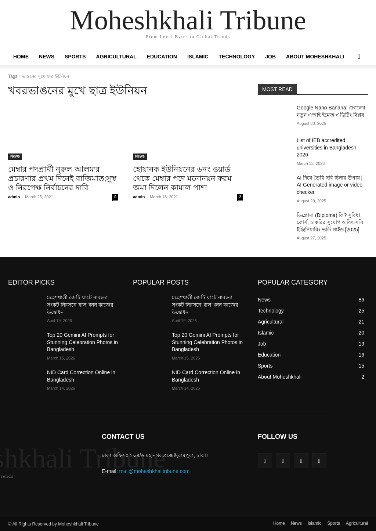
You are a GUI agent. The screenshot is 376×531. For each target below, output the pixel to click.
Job (270, 56)
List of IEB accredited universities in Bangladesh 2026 (327, 147)
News (46, 56)
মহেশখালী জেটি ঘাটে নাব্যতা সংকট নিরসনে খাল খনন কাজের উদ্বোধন (80, 305)
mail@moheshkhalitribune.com (154, 471)
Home (21, 56)
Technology (237, 56)
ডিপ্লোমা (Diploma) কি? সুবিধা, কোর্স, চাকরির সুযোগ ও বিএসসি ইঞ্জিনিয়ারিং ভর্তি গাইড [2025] (330, 222)
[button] (359, 57)
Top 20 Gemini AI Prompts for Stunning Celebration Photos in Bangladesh (82, 342)
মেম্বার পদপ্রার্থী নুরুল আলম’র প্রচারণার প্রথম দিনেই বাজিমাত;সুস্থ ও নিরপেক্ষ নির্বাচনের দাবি (62, 178)
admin (14, 197)
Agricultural (116, 56)
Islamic (198, 56)
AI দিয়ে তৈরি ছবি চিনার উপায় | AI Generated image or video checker (329, 185)
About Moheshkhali (315, 56)
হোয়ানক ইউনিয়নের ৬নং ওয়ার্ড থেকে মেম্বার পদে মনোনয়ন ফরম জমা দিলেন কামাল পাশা (182, 178)
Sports (75, 56)
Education (162, 56)
